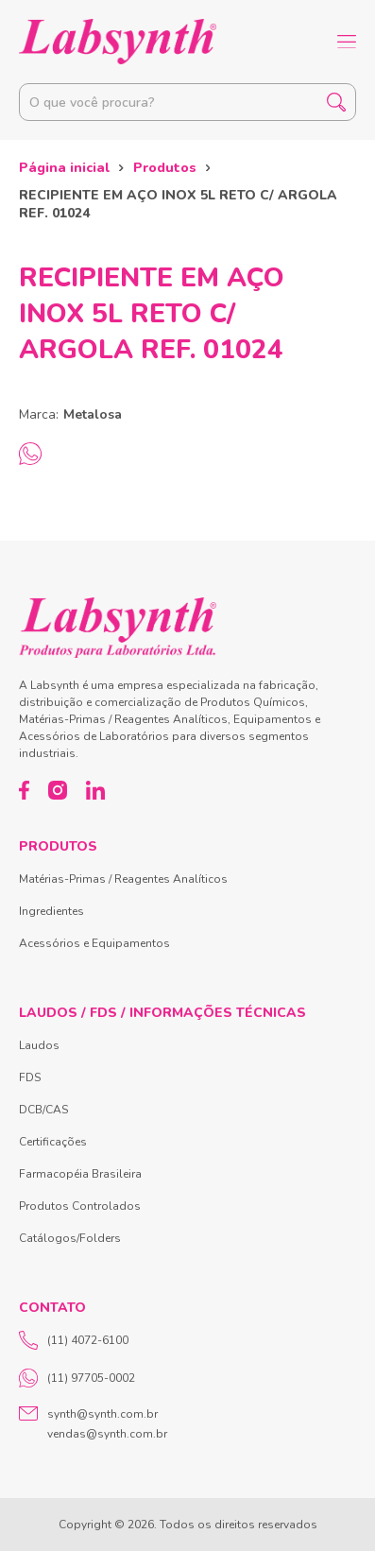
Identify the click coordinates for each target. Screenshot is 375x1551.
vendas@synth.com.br (107, 1433)
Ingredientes (51, 911)
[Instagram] (57, 790)
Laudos (39, 1045)
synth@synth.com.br (102, 1414)
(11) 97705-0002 (77, 1378)
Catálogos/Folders (70, 1238)
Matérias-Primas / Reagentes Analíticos (123, 879)
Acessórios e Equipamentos (94, 943)
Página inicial (64, 168)
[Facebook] (24, 790)
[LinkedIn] (95, 790)
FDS (30, 1077)
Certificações (53, 1141)
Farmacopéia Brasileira (80, 1173)
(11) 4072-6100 (73, 1340)
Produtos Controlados (80, 1206)
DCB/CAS (43, 1109)
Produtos (164, 168)
